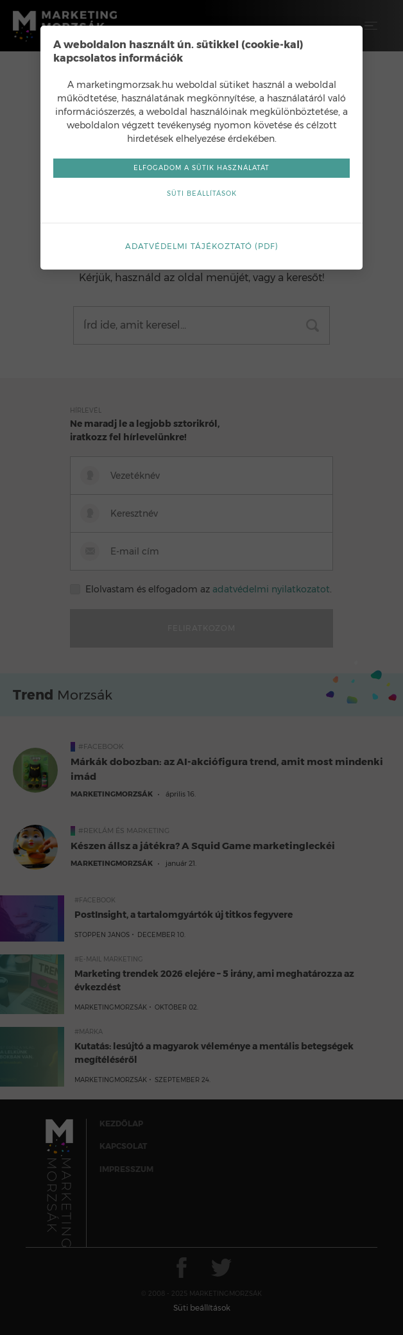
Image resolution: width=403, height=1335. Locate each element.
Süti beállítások (202, 193)
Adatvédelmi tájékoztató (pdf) (202, 246)
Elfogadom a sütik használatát (201, 168)
